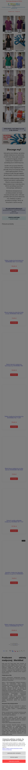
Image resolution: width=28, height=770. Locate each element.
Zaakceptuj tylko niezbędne (14, 753)
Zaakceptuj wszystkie (14, 761)
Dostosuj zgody (14, 757)
